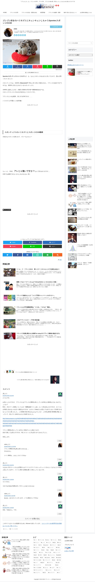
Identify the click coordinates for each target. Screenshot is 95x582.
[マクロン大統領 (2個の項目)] (37, 561)
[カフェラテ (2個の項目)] (58, 571)
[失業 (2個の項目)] (44, 573)
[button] (91, 43)
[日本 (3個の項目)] (59, 546)
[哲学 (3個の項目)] (44, 548)
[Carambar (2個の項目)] (47, 558)
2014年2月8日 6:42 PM (8, 396)
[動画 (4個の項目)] (54, 543)
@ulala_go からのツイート (76, 65)
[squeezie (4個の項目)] (46, 546)
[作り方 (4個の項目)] (59, 543)
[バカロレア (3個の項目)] (37, 548)
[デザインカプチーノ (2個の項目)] (39, 571)
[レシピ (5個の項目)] (42, 543)
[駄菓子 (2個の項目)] (43, 563)
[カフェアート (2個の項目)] (37, 573)
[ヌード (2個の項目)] (36, 563)
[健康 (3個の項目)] (52, 551)
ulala (15, 29)
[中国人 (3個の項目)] (59, 548)
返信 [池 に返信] (59, 441)
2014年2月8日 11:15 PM (10, 447)
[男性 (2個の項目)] (42, 558)
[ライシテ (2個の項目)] (58, 551)
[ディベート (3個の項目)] (37, 551)
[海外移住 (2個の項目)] (36, 558)
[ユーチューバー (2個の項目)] (46, 561)
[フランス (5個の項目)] (49, 543)
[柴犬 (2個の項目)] (35, 553)
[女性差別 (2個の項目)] (59, 558)
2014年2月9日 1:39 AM (8, 508)
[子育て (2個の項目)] (40, 556)
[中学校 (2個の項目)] (59, 561)
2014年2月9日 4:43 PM (9, 496)
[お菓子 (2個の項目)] (58, 563)
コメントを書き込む (32, 519)
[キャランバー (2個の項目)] (52, 573)
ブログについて (69, 545)
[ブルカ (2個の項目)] (42, 553)
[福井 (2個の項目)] (35, 556)
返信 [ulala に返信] (59, 460)
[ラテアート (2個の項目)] (51, 563)
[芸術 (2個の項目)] (54, 561)
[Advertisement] (32, 116)
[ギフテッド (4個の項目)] (53, 546)
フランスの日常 (7, 209)
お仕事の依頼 (69, 541)
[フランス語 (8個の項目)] (41, 541)
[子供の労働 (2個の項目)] (50, 566)
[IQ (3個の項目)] (48, 551)
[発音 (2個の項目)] (53, 558)
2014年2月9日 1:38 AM (8, 480)
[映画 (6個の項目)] (60, 541)
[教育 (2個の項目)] (45, 556)
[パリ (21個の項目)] (35, 541)
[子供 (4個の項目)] (40, 546)
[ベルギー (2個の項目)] (52, 568)
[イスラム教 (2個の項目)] (49, 553)
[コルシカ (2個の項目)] (46, 568)
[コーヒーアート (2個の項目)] (39, 566)
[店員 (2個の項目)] (58, 566)
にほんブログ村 (69, 551)
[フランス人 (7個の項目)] (53, 541)
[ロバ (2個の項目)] (59, 573)
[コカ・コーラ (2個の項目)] (57, 553)
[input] (80, 43)
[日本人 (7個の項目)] (47, 541)
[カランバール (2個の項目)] (51, 556)
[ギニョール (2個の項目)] (49, 571)
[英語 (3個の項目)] (43, 551)
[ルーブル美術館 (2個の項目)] (37, 568)
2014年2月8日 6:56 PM (8, 465)
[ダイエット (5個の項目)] (36, 543)
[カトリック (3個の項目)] (51, 548)
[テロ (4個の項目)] (35, 546)
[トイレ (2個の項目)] (59, 568)
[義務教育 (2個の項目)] (59, 556)
